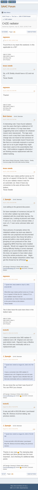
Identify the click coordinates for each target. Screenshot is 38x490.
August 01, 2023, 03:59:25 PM (10, 359)
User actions (31, 32)
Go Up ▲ (25, 485)
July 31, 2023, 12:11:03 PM (9, 69)
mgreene (6, 37)
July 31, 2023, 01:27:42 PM (9, 119)
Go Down (4, 32)
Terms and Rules (18, 485)
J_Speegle (7, 199)
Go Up (3, 474)
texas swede (7, 66)
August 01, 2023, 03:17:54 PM (10, 333)
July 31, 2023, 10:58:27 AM (11, 40)
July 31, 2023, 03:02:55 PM (9, 171)
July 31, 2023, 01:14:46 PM (9, 90)
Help (12, 485)
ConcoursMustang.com (9, 268)
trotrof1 (6, 330)
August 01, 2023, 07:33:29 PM (10, 428)
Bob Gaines (7, 116)
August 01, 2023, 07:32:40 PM (10, 406)
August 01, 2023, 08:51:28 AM (10, 279)
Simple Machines (24, 487)
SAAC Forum (8, 6)
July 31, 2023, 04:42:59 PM (9, 202)
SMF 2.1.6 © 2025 (14, 487)
